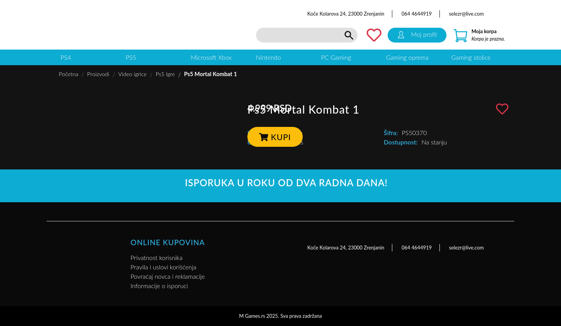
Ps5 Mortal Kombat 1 (210, 74)
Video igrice (132, 74)
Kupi (275, 137)
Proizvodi (98, 74)
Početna (68, 74)
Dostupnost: (401, 142)
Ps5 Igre (165, 74)
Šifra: (391, 132)
